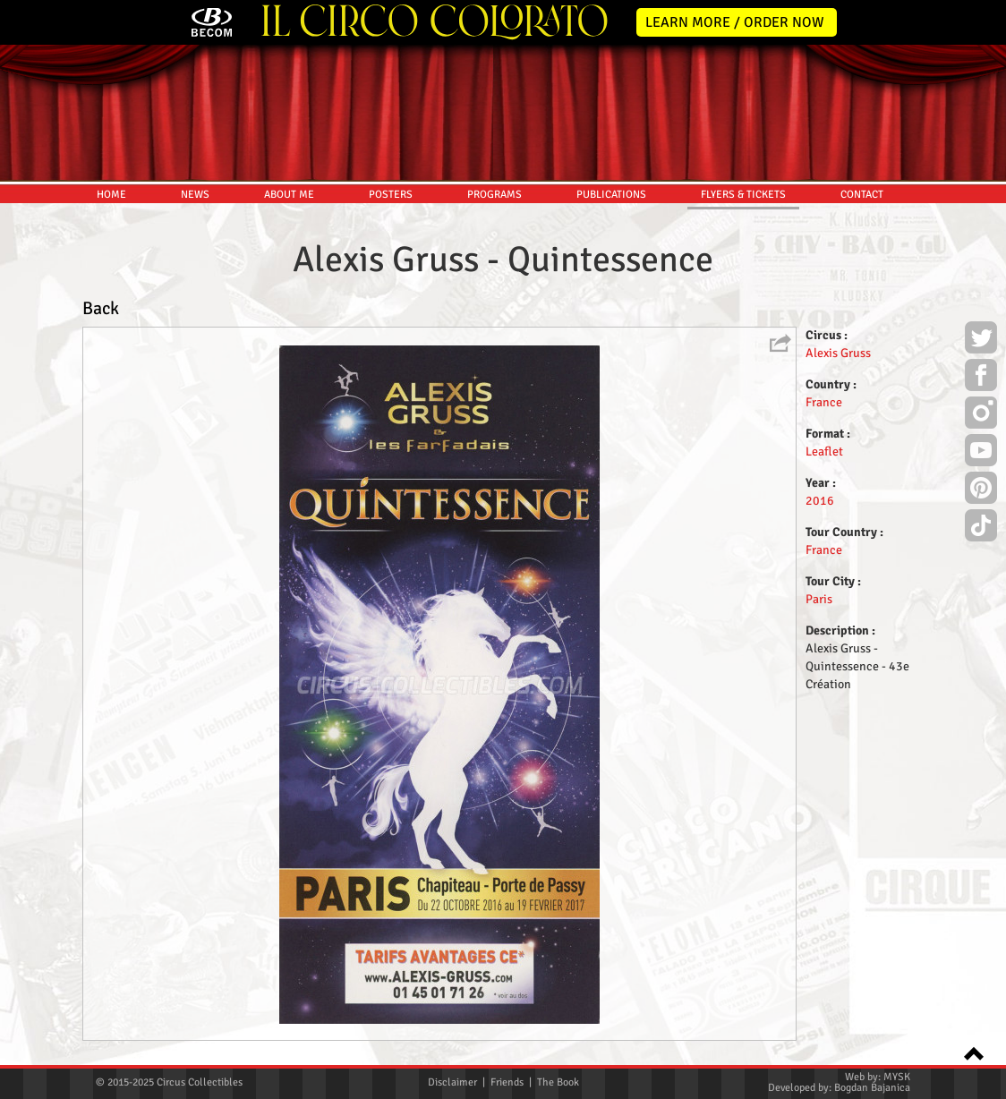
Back (100, 308)
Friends (507, 1082)
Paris (819, 599)
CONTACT (861, 194)
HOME (111, 194)
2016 (820, 500)
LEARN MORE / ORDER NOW (734, 22)
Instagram (981, 415)
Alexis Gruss (838, 353)
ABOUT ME (289, 194)
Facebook (981, 377)
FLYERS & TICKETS (743, 194)
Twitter (981, 340)
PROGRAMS (494, 194)
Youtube (981, 453)
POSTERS (391, 194)
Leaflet (824, 451)
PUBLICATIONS (611, 194)
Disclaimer (452, 1082)
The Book (558, 1082)
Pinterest (981, 490)
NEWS (195, 194)
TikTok (981, 528)
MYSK (896, 1077)
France (824, 402)
